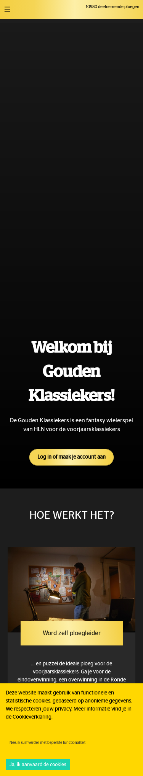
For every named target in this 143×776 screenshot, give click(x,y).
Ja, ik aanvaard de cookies (38, 764)
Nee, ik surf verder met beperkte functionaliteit (47, 743)
